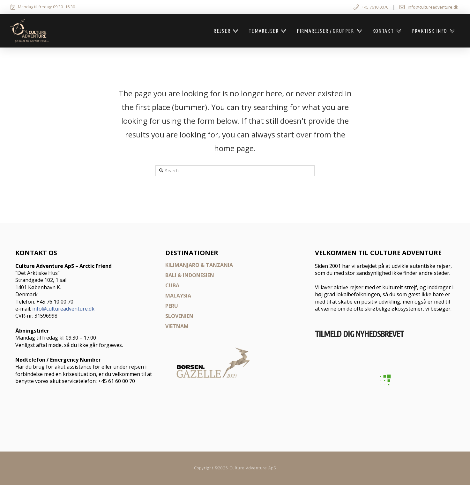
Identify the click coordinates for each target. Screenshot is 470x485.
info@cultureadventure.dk (63, 308)
